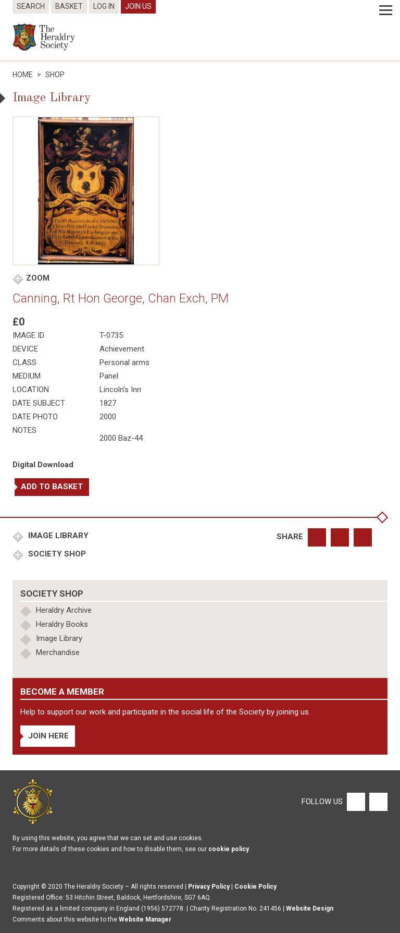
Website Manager (145, 919)
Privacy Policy (209, 886)
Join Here (48, 736)
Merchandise (58, 652)
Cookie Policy (255, 886)
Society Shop (56, 554)
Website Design (309, 908)
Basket (69, 6)
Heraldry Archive (64, 610)
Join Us (138, 6)
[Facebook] (355, 801)
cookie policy (228, 849)
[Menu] (385, 10)
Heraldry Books (62, 624)
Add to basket (52, 486)
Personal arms (124, 362)
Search (31, 6)
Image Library (57, 535)
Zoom (37, 278)
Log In (104, 6)
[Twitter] (377, 801)
